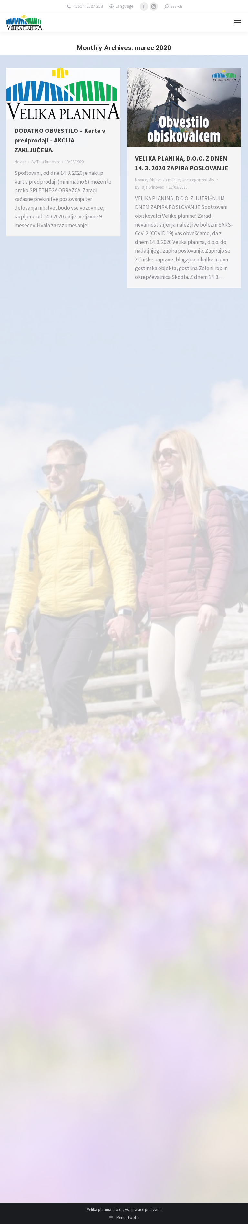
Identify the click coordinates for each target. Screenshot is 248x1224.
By (45, 161)
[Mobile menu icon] (237, 22)
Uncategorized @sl (198, 180)
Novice (20, 161)
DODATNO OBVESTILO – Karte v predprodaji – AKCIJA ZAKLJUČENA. (60, 140)
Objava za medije (164, 180)
